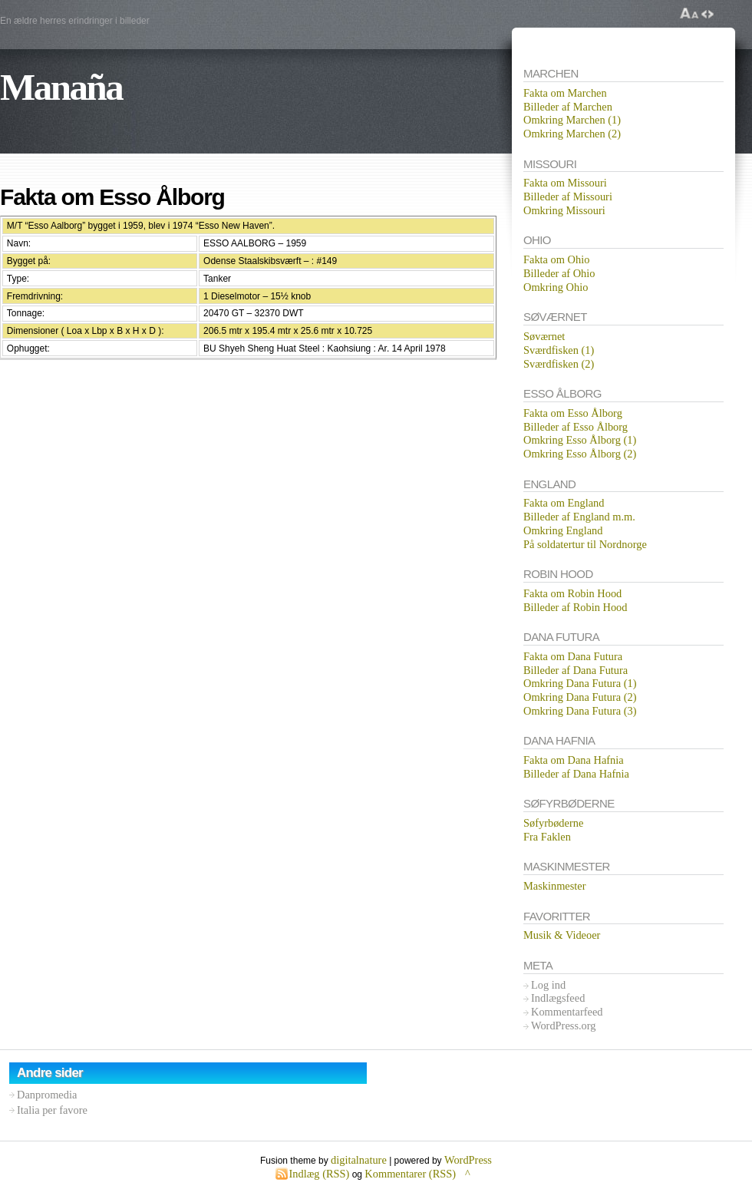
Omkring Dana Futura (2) (579, 697)
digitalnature (359, 1160)
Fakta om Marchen (565, 93)
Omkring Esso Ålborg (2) (579, 454)
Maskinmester (554, 886)
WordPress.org (563, 1025)
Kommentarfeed (567, 1012)
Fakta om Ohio (556, 259)
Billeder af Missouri (567, 196)
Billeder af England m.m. (579, 516)
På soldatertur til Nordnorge (585, 544)
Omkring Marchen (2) (572, 133)
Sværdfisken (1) (558, 350)
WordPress (468, 1160)
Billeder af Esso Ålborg (575, 427)
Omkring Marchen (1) (572, 120)
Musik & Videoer (561, 935)
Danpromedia (47, 1094)
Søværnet (544, 336)
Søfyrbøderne (553, 823)
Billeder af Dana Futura (575, 670)
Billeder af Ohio (559, 273)
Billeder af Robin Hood (575, 607)
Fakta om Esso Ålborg (572, 413)
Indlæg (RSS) (319, 1174)
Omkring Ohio (555, 287)
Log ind (548, 985)
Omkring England (563, 530)
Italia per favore (52, 1110)
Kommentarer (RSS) (410, 1174)
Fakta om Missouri (565, 183)
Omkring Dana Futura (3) (579, 711)
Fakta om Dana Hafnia (573, 760)
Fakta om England (564, 503)
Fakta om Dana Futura (572, 656)
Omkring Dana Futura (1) (579, 683)
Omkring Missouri (564, 210)
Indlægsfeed (558, 998)
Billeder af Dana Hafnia (576, 774)
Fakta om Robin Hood (572, 593)
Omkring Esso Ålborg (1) (579, 440)
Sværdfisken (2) (558, 364)
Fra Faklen (547, 837)
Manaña (61, 87)
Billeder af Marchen (567, 107)
